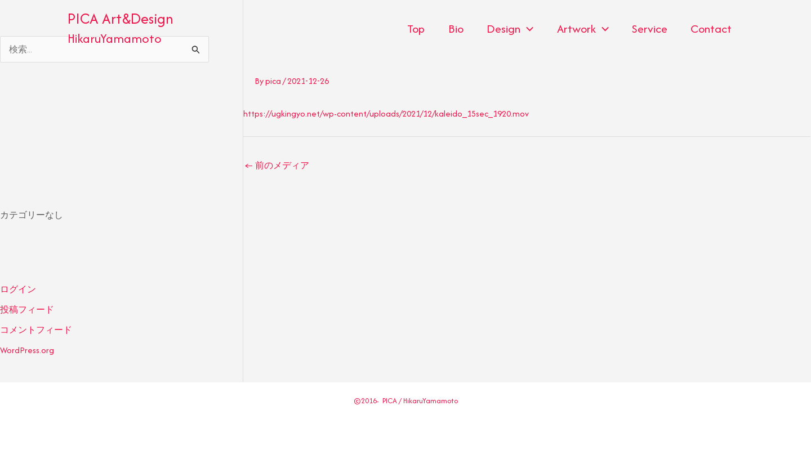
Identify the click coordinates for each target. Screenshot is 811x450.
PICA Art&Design (120, 18)
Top (408, 28)
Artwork (579, 29)
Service (647, 28)
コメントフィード (36, 330)
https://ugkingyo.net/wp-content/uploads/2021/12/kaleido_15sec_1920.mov (386, 113)
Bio (449, 28)
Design (505, 29)
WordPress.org (27, 350)
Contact (710, 28)
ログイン (18, 289)
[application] (521, 29)
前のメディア (276, 165)
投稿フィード (27, 309)
